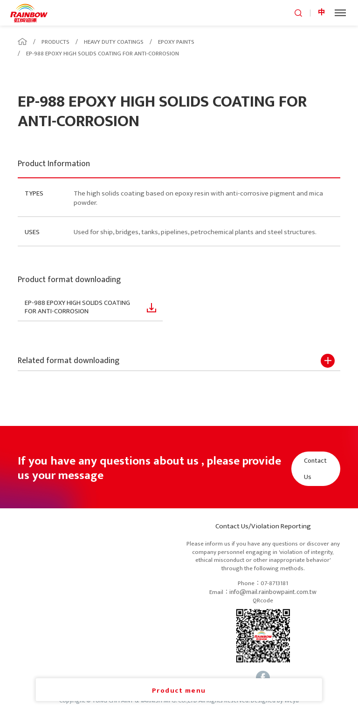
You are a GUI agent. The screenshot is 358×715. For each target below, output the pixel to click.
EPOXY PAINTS (176, 42)
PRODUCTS (55, 42)
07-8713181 (274, 582)
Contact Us (314, 467)
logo (29, 13)
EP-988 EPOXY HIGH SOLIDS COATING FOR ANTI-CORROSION (102, 53)
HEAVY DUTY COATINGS (114, 42)
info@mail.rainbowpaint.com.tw (273, 590)
